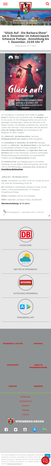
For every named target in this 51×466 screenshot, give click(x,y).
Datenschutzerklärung (14, 464)
